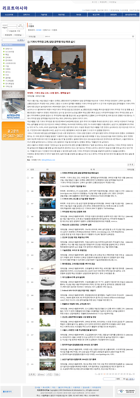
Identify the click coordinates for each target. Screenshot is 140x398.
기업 (7, 66)
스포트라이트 (10, 63)
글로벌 (8, 78)
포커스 (8, 72)
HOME (38, 30)
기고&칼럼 (9, 81)
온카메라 (8, 60)
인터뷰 (8, 57)
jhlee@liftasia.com (48, 160)
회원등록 (103, 2)
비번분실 (112, 2)
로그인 (94, 2)
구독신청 (8, 86)
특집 (7, 55)
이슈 (7, 75)
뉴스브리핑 (9, 52)
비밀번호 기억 (14, 31)
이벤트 (8, 69)
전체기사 (8, 49)
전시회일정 (9, 84)
